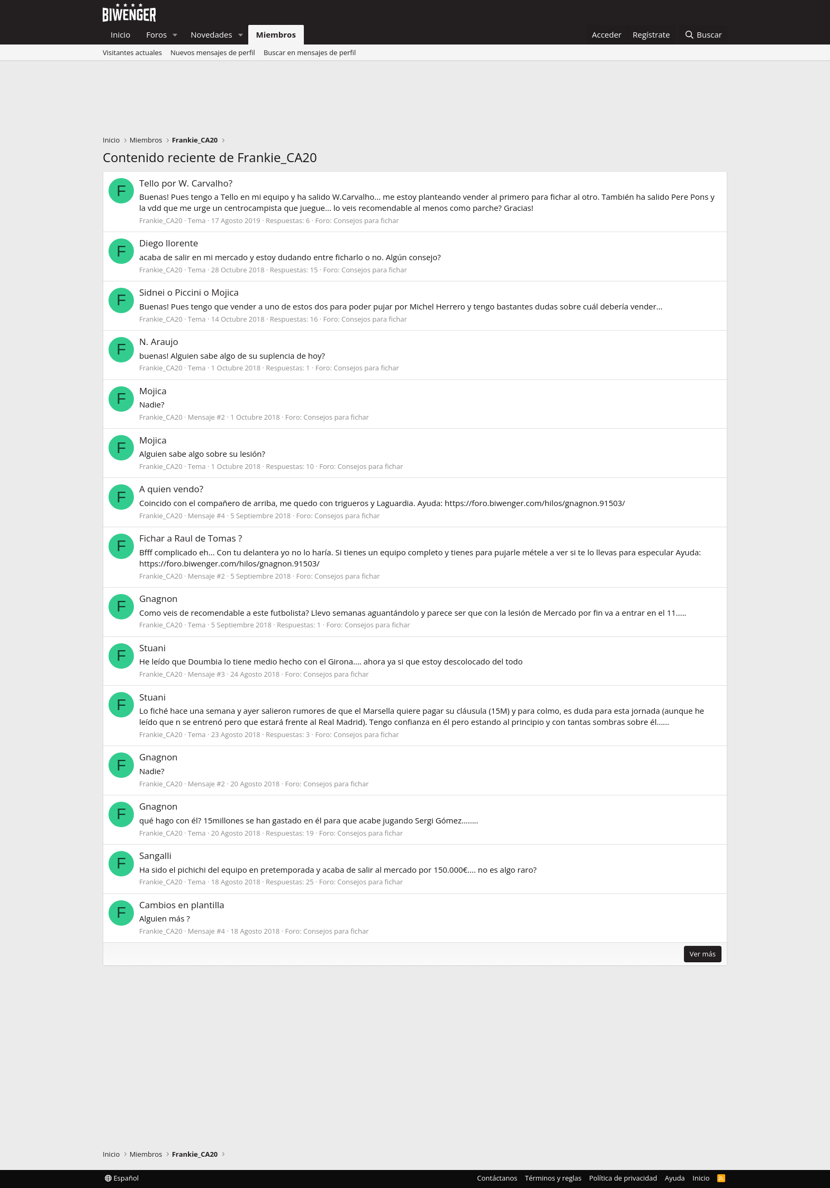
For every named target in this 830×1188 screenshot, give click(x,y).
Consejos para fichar (366, 220)
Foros (156, 34)
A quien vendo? (171, 489)
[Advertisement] (415, 101)
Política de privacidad (623, 1178)
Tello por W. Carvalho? (185, 183)
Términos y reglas (553, 1178)
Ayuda (675, 1178)
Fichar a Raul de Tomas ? (190, 538)
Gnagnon (158, 598)
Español (122, 1178)
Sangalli (155, 855)
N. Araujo (158, 341)
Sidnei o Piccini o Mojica (189, 292)
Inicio (120, 34)
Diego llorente (168, 243)
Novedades (211, 34)
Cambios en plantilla (181, 905)
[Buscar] (703, 35)
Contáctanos (497, 1178)
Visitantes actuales (132, 52)
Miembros (276, 34)
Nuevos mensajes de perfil (212, 52)
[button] (175, 35)
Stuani (152, 648)
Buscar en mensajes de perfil (310, 52)
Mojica (153, 391)
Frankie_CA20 (161, 220)
